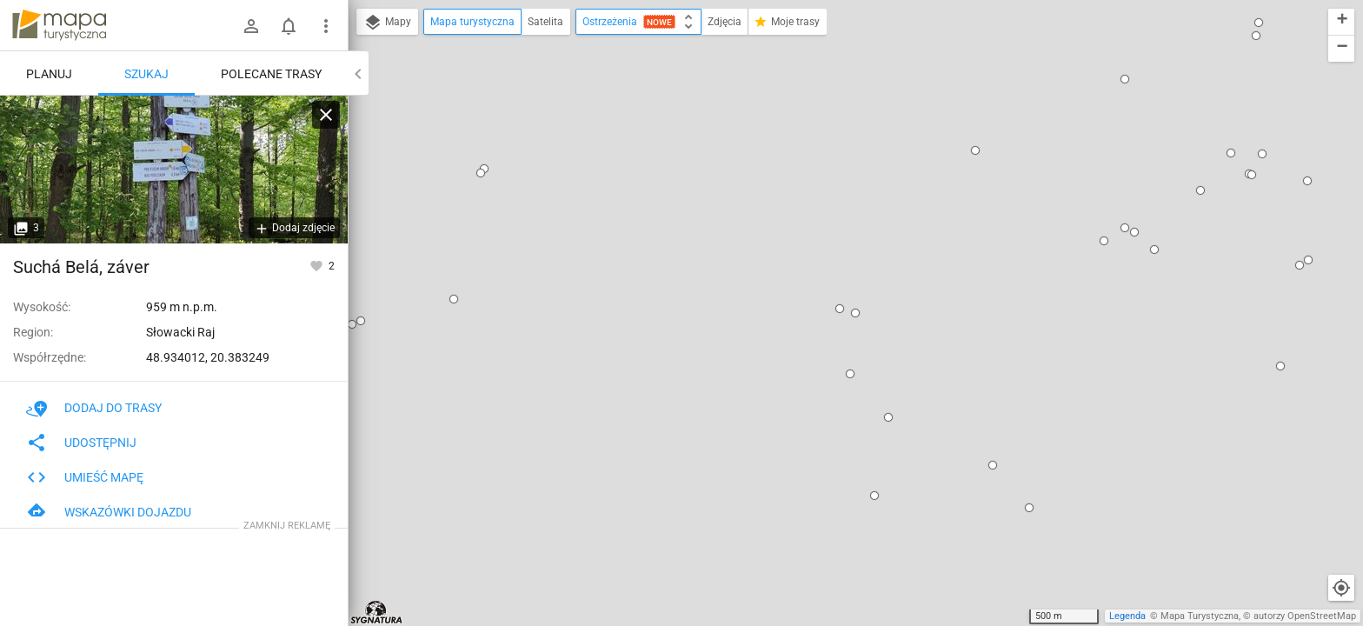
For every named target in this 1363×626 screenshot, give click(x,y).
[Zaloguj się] (251, 26)
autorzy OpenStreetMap (1304, 616)
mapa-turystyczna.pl (59, 25)
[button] (484, 168)
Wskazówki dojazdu (108, 512)
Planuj (49, 74)
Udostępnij (81, 442)
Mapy (387, 22)
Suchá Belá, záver (81, 266)
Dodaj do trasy (94, 407)
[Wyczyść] (326, 115)
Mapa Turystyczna (1199, 616)
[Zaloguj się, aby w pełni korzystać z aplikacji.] (318, 265)
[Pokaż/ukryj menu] (326, 26)
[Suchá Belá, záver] (174, 169)
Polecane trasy (271, 74)
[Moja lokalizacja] (1341, 588)
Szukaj (146, 74)
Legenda (1127, 616)
